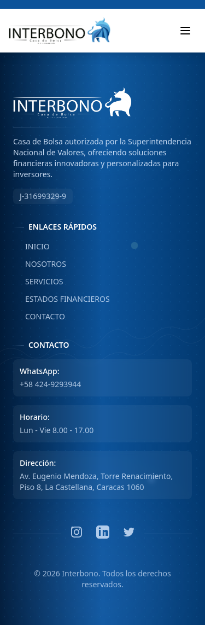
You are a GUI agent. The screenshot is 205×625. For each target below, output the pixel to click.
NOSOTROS (39, 264)
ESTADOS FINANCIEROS (61, 299)
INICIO (31, 246)
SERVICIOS (38, 281)
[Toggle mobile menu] (185, 31)
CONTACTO (39, 316)
